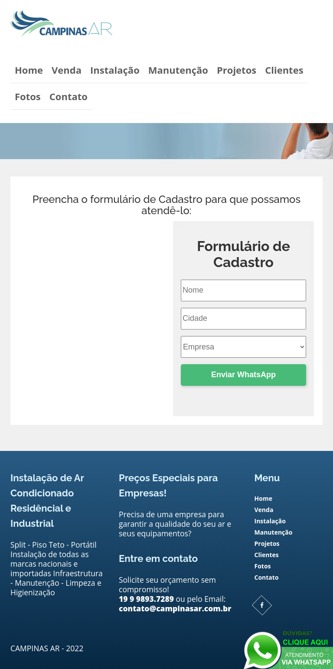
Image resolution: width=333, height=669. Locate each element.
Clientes (284, 69)
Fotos (28, 96)
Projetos (236, 69)
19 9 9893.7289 (146, 599)
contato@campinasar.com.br (115, 301)
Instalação (115, 69)
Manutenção (178, 69)
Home (29, 69)
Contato (68, 96)
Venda (67, 69)
